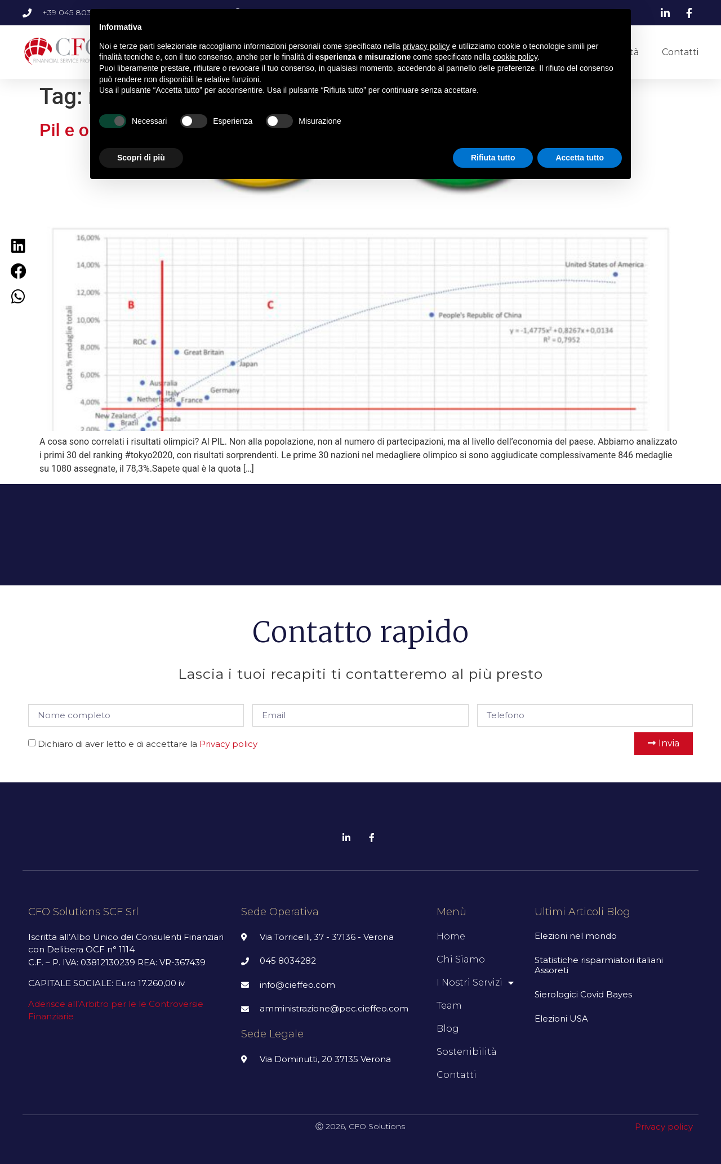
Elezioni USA (561, 1018)
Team (449, 1005)
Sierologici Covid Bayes (583, 994)
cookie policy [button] (515, 56)
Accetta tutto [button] (579, 157)
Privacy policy (228, 743)
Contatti (680, 52)
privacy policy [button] (426, 46)
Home (451, 936)
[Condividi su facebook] (18, 271)
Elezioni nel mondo (576, 935)
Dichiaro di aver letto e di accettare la (147, 743)
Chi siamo (461, 959)
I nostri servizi (475, 982)
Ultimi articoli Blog (582, 912)
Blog (448, 1028)
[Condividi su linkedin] (18, 245)
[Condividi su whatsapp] (18, 296)
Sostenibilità (467, 1051)
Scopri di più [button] (141, 157)
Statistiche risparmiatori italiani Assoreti (599, 965)
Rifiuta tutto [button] (493, 157)
